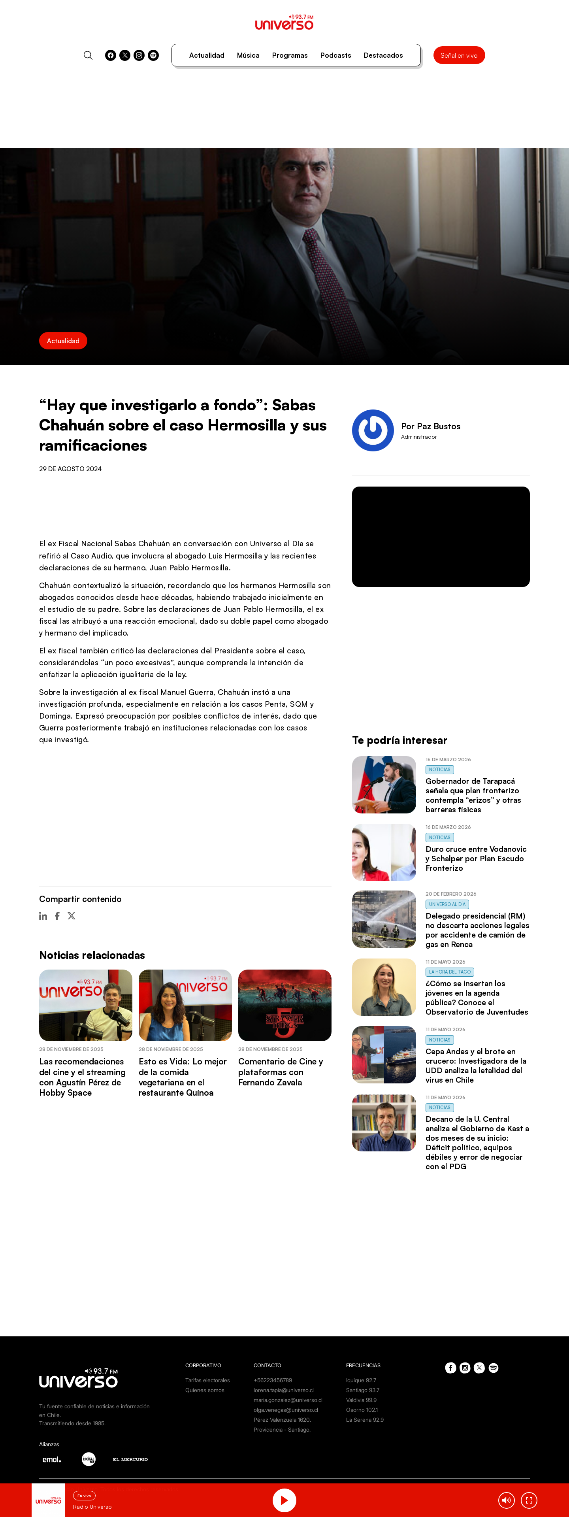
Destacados (383, 55)
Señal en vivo (459, 55)
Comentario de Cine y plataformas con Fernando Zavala (280, 1071)
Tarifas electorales (207, 1380)
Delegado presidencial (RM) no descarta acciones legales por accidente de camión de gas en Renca (477, 930)
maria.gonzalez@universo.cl (288, 1399)
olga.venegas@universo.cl (286, 1409)
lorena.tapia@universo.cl (284, 1390)
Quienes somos (204, 1390)
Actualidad (206, 55)
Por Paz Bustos (430, 426)
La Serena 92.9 (365, 1419)
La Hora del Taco (450, 972)
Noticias (439, 769)
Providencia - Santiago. (282, 1429)
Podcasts (335, 55)
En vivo (84, 1495)
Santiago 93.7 (362, 1390)
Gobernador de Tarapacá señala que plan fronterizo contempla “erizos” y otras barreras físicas (473, 795)
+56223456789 (273, 1380)
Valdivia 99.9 (361, 1399)
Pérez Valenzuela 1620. (282, 1419)
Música (248, 55)
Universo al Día (447, 904)
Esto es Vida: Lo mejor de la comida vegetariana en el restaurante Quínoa (183, 1077)
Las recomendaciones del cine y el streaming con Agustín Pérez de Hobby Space (82, 1077)
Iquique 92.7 (361, 1380)
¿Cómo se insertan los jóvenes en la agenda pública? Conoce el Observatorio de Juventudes (477, 998)
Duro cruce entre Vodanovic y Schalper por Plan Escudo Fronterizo (476, 858)
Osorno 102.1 (362, 1409)
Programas (290, 55)
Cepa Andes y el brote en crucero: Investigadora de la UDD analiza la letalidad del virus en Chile (476, 1066)
